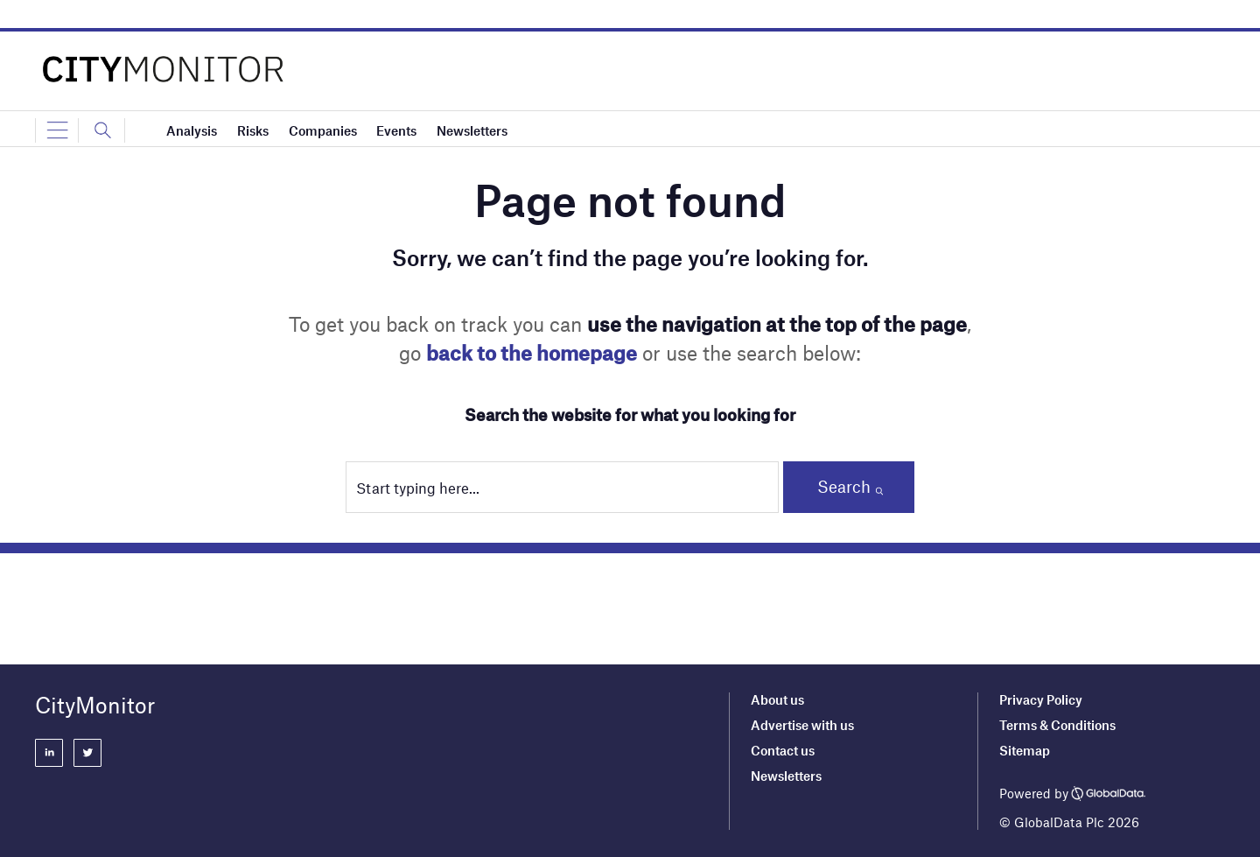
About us (777, 699)
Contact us (783, 750)
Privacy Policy (1040, 699)
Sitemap (1024, 750)
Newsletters (786, 775)
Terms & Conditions (1057, 725)
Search (844, 486)
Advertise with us (802, 725)
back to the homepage (531, 353)
